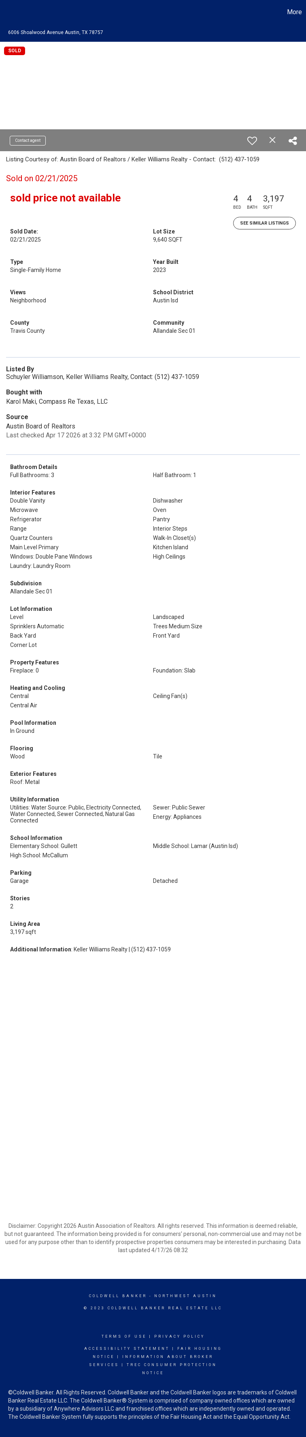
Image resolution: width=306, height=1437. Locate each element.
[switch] (252, 141)
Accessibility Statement (127, 1349)
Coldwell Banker (118, 1296)
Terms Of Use (124, 1336)
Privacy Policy (179, 1336)
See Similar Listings (264, 223)
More (294, 12)
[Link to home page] (10, 12)
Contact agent (27, 140)
